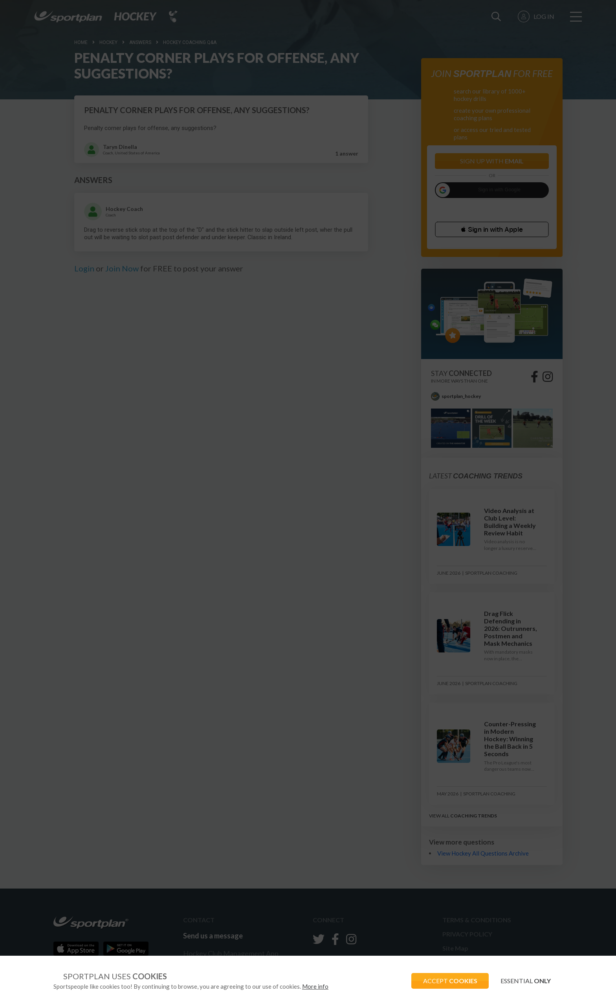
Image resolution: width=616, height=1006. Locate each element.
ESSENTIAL (525, 980)
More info (315, 986)
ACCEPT (450, 980)
